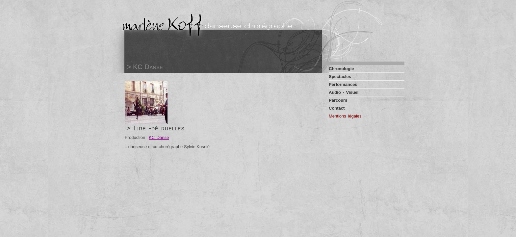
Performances (343, 84)
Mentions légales (345, 116)
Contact (337, 108)
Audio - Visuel (343, 92)
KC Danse (159, 137)
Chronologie (341, 68)
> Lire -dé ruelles (155, 128)
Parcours (338, 100)
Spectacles (340, 76)
